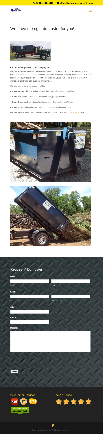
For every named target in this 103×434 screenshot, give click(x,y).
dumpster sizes (73, 112)
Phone (14, 317)
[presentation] (30, 360)
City (13, 307)
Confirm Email (57, 300)
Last (53, 285)
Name (12, 276)
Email (13, 292)
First (12, 285)
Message (15, 328)
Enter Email (14, 300)
